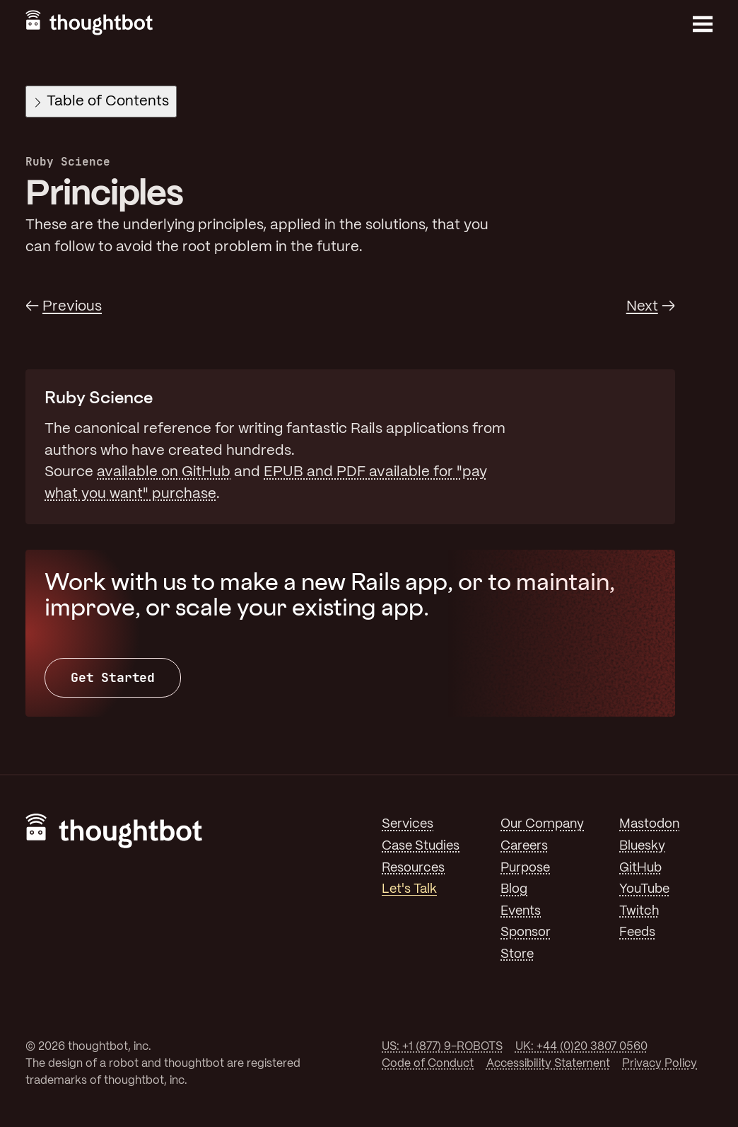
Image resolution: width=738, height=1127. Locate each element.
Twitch (639, 911)
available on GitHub (163, 472)
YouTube (644, 889)
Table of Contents (102, 101)
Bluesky (642, 846)
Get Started (113, 677)
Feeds (637, 932)
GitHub (640, 868)
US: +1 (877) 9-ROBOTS (442, 1046)
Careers (524, 846)
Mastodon (649, 824)
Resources (413, 868)
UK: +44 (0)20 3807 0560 (581, 1046)
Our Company (542, 824)
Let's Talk (409, 889)
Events (520, 911)
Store (517, 954)
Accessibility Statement (548, 1063)
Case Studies (420, 846)
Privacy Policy (659, 1063)
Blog (513, 889)
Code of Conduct (428, 1063)
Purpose (525, 868)
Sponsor (525, 932)
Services (407, 824)
